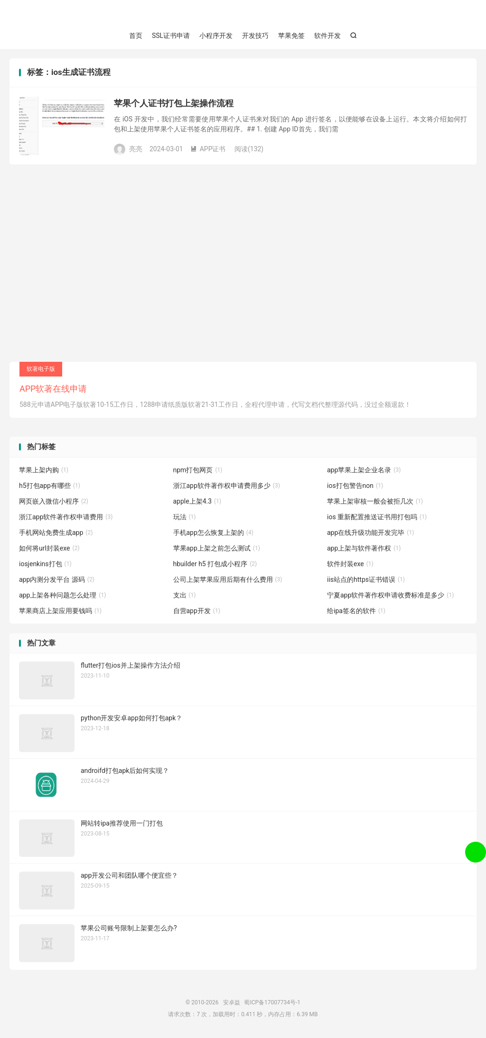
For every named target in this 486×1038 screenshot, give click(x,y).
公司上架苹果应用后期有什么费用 (227, 580)
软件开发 (327, 35)
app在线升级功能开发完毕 (370, 533)
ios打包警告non (355, 486)
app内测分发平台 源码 (56, 580)
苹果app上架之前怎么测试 (216, 548)
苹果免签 (291, 35)
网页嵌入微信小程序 (53, 501)
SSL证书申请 (171, 35)
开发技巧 (255, 35)
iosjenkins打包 (45, 564)
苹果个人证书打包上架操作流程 (174, 104)
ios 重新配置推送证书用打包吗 (377, 517)
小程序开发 (216, 35)
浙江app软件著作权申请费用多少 (226, 486)
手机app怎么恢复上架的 (213, 533)
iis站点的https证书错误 (366, 580)
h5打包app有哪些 (49, 486)
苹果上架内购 (43, 470)
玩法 (184, 517)
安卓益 (243, 14)
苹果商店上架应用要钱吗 (60, 611)
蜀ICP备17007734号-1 (272, 1003)
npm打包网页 (198, 470)
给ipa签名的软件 (356, 611)
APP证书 (208, 149)
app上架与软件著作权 (364, 548)
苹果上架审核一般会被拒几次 (375, 501)
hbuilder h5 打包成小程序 (215, 564)
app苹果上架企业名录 (364, 470)
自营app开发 (196, 611)
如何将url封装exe (49, 548)
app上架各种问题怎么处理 (62, 595)
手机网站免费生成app (56, 533)
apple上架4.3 (197, 501)
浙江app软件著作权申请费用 (65, 517)
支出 (184, 595)
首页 (135, 35)
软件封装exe (350, 564)
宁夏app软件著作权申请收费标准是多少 (390, 595)
